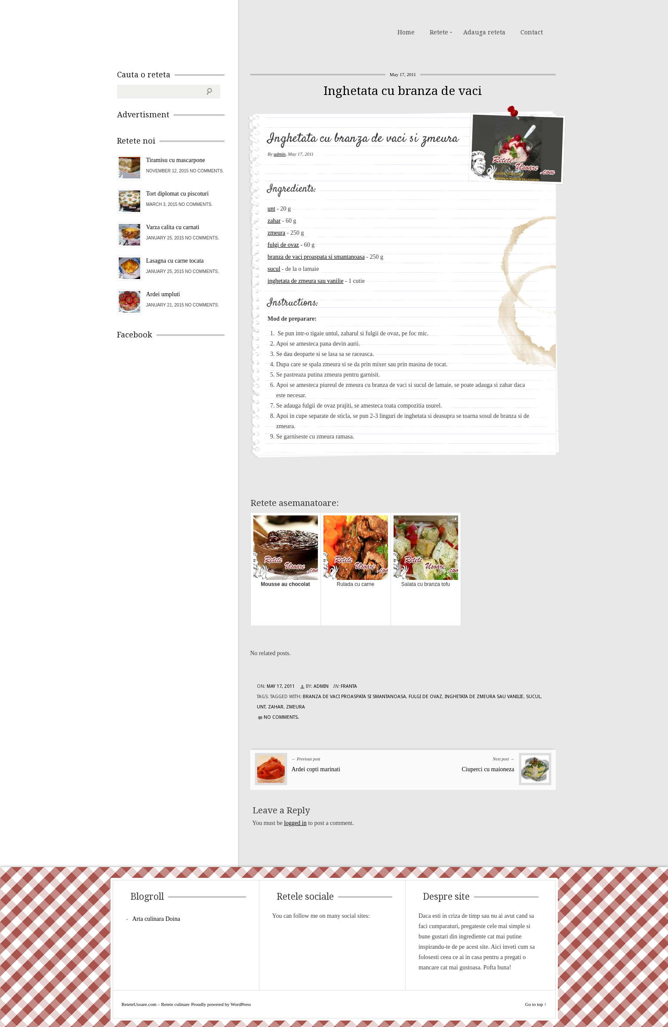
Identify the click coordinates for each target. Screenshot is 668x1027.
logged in (295, 823)
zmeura (276, 233)
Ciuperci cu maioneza (488, 769)
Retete (439, 32)
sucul (274, 269)
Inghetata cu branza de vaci (402, 91)
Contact (531, 32)
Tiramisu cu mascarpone (175, 160)
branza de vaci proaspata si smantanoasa (316, 257)
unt (271, 208)
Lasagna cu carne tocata (175, 261)
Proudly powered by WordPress (221, 1004)
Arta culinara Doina (156, 919)
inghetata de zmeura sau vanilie (305, 281)
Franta (349, 686)
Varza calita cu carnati (173, 227)
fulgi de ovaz (283, 245)
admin (280, 153)
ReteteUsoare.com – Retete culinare (179, 31)
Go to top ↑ (536, 1004)
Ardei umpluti (163, 294)
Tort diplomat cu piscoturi (177, 193)
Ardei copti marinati (316, 769)
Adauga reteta (484, 32)
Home (406, 32)
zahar (274, 221)
